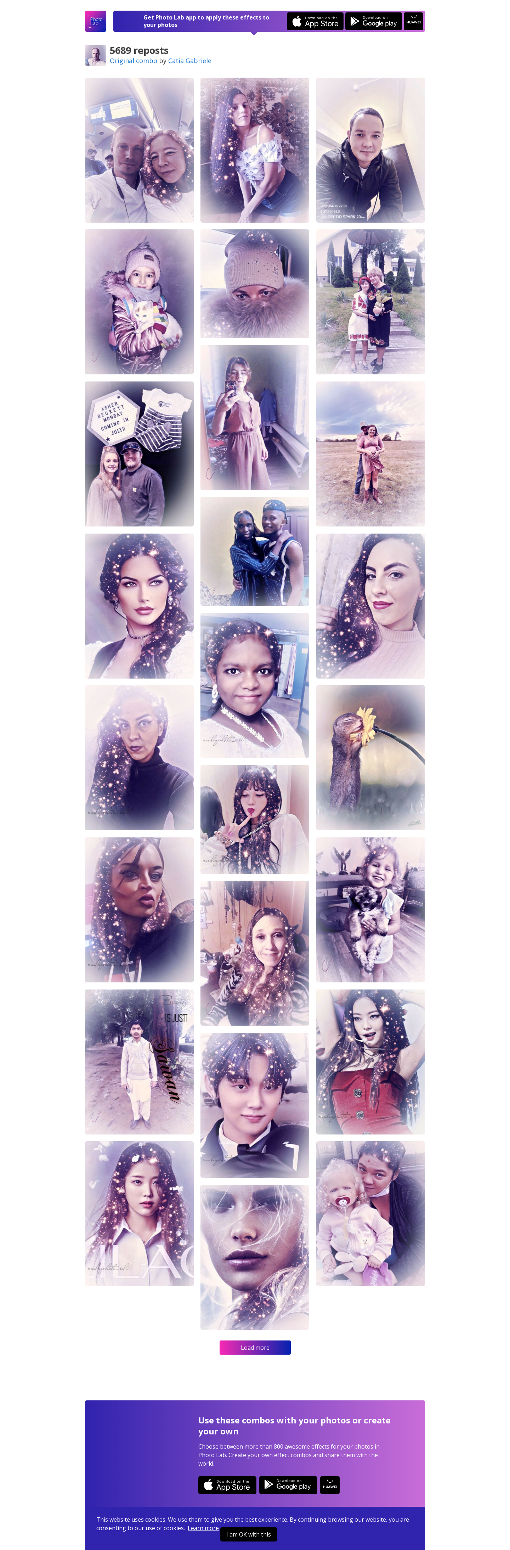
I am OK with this (248, 1534)
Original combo (133, 60)
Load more (255, 1347)
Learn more (203, 1528)
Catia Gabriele (189, 60)
